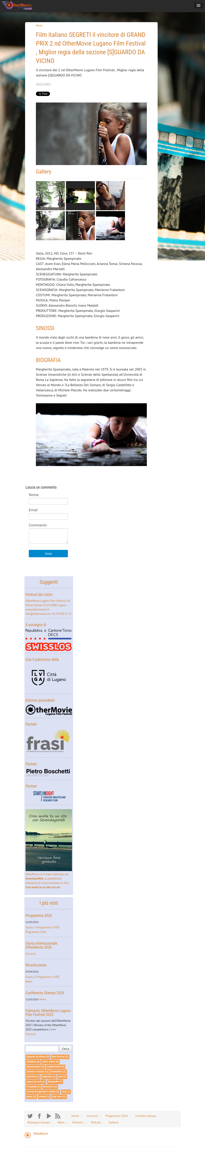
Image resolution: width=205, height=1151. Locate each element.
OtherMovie (40, 1134)
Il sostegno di (36, 624)
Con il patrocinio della (42, 659)
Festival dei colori (39, 594)
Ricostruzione (36, 965)
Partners (77, 1122)
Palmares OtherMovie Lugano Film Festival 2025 (48, 1012)
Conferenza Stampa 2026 (45, 993)
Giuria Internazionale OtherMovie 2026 (41, 945)
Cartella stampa (146, 1116)
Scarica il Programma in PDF (42, 927)
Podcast (96, 1122)
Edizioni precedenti (40, 700)
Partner (31, 724)
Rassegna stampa (38, 1122)
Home (75, 1116)
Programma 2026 (39, 915)
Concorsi (31, 954)
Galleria (114, 1122)
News (39, 25)
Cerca (65, 1049)
